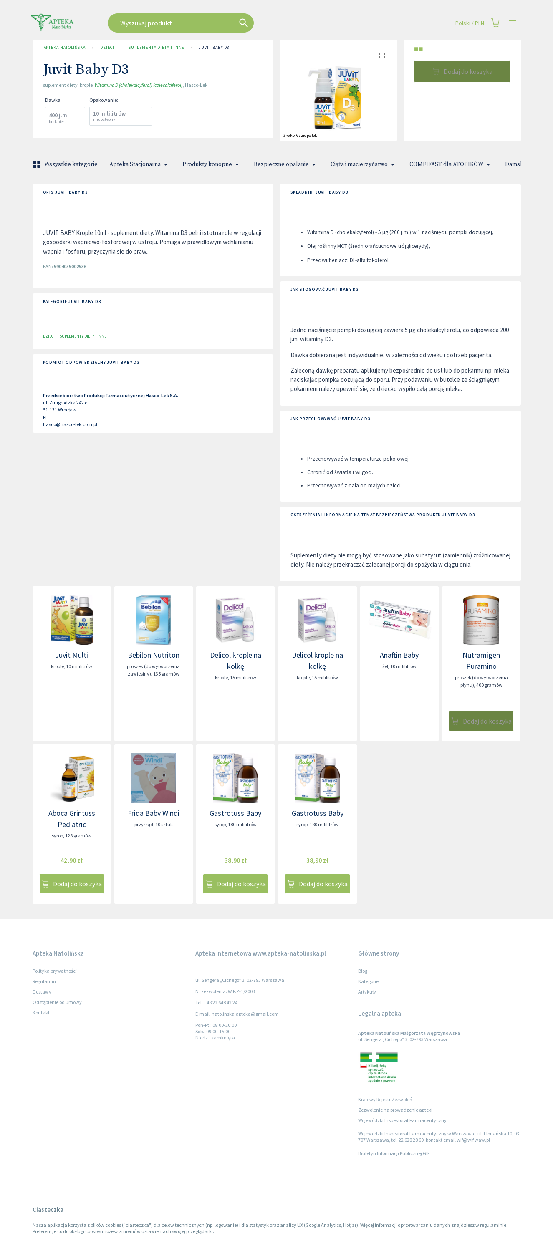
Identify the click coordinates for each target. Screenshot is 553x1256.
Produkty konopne (212, 164)
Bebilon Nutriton (153, 655)
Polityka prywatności (55, 971)
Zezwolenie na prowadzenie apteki (395, 1110)
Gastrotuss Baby (235, 813)
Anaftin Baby (399, 655)
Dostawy (42, 992)
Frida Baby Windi (153, 813)
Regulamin (44, 981)
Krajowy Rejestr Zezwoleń (385, 1099)
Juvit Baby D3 (214, 47)
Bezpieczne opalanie (286, 164)
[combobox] (223, 23)
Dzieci (107, 47)
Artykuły (367, 992)
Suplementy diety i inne (156, 47)
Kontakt (41, 1012)
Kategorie (368, 981)
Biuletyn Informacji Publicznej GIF (394, 1153)
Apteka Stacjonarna (140, 164)
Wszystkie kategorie (66, 164)
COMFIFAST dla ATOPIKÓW (451, 164)
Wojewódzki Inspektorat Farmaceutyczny (402, 1120)
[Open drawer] (512, 23)
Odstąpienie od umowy (57, 1002)
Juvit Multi (71, 655)
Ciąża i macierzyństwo (364, 164)
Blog (362, 971)
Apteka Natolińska (64, 47)
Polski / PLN (469, 23)
